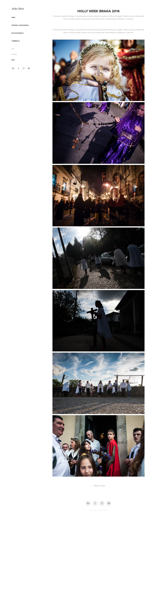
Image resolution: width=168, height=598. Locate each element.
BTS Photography (18, 33)
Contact (14, 54)
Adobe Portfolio (102, 510)
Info (13, 49)
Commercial (16, 41)
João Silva (18, 9)
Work (13, 17)
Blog (13, 60)
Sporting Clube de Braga (20, 25)
